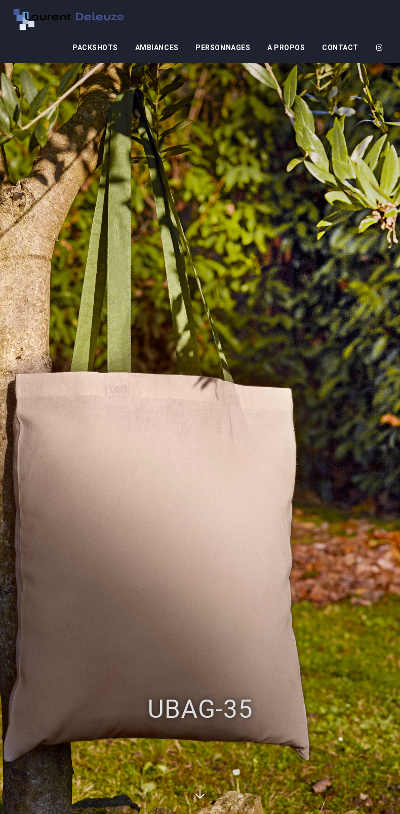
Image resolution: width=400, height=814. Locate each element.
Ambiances (157, 48)
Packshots (95, 48)
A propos (286, 48)
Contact (340, 48)
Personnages (222, 48)
